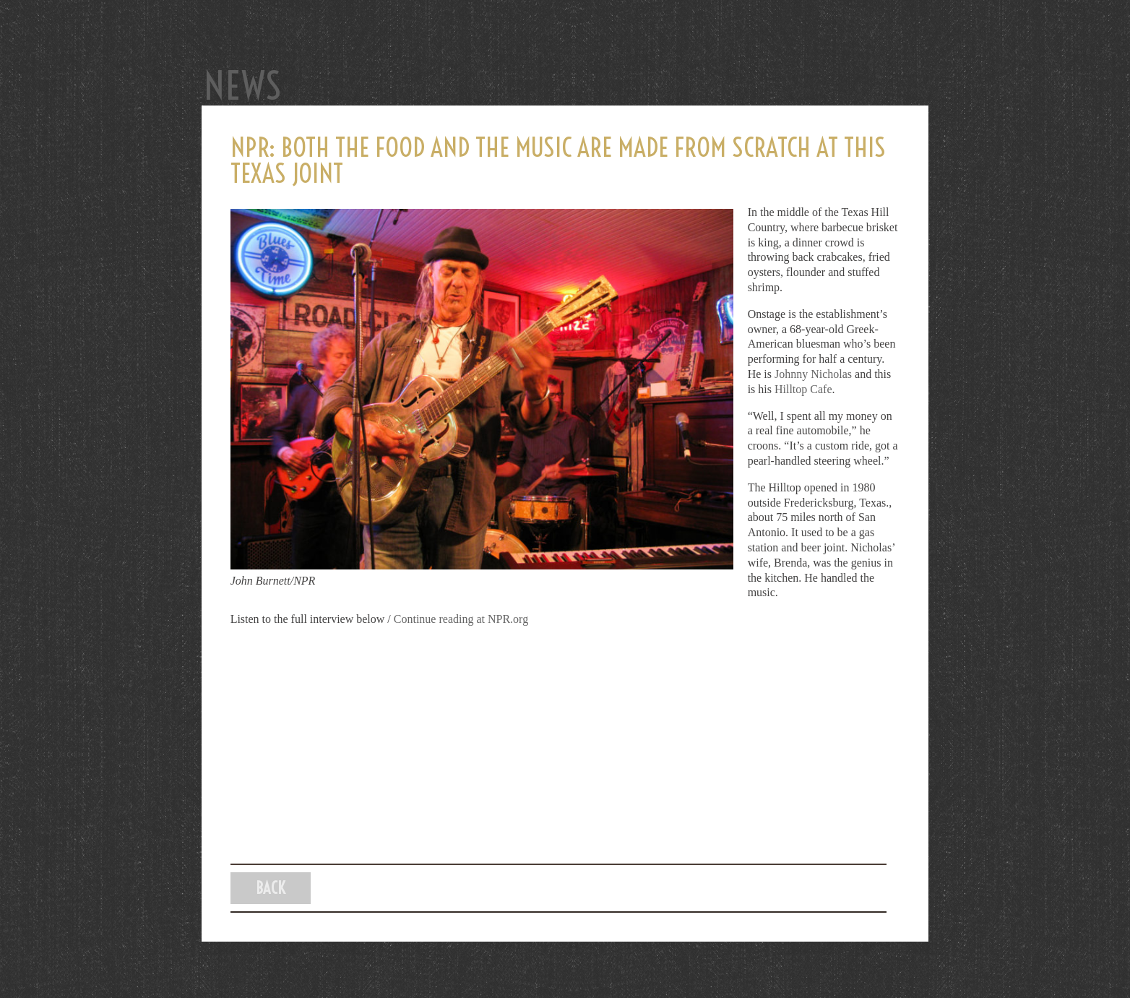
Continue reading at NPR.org (461, 619)
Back (271, 888)
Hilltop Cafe (803, 389)
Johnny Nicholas (813, 374)
